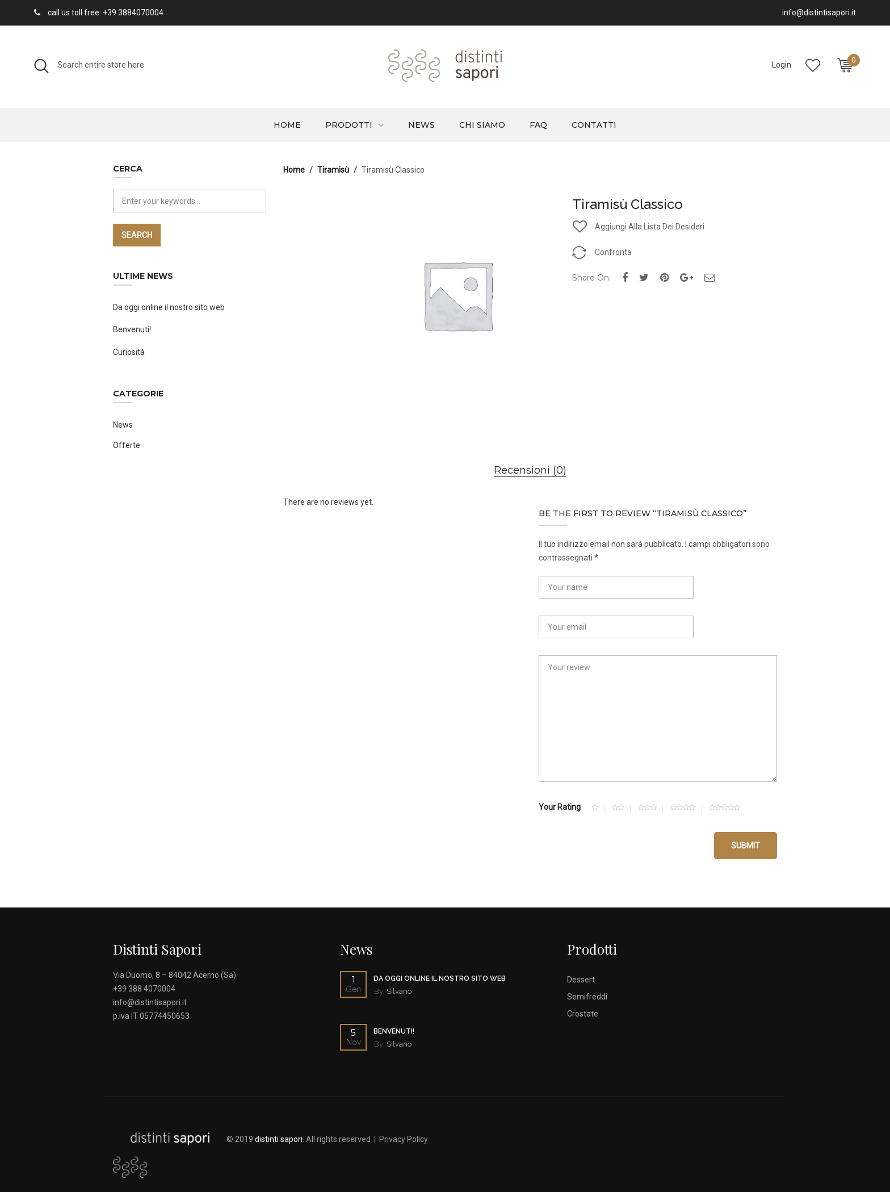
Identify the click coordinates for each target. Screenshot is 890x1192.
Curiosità (129, 352)
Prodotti (348, 125)
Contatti (594, 125)
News (421, 125)
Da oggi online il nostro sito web (169, 307)
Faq (538, 125)
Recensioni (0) (530, 470)
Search (136, 235)
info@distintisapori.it (150, 1002)
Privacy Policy (403, 1139)
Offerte (126, 445)
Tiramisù (333, 169)
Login (781, 64)
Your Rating (560, 807)
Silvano (399, 991)
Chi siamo (482, 125)
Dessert (581, 979)
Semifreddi (587, 996)
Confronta (613, 252)
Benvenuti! (132, 329)
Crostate (582, 1013)
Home (287, 125)
